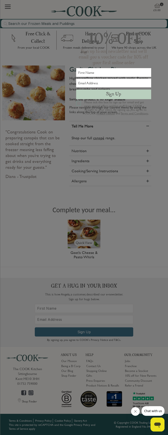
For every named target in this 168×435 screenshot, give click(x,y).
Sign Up (113, 94)
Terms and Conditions (134, 113)
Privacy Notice (105, 113)
